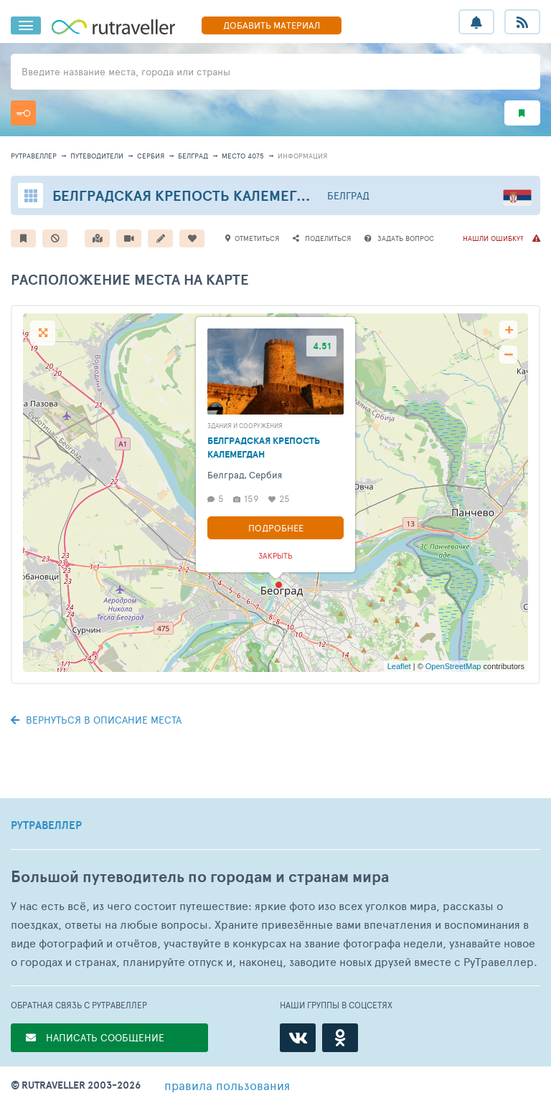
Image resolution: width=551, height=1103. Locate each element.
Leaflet (399, 666)
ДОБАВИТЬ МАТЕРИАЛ (271, 25)
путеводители (96, 156)
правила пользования (227, 1085)
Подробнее (275, 527)
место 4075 (243, 156)
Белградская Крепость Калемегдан (188, 195)
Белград (193, 156)
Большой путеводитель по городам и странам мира (200, 877)
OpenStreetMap (453, 666)
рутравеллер (34, 156)
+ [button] (509, 330)
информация (302, 156)
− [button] (508, 355)
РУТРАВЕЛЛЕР (46, 825)
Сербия (150, 156)
